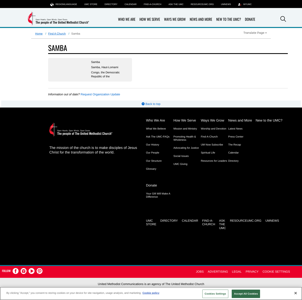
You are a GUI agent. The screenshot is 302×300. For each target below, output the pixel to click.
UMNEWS (226, 4)
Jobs (200, 271)
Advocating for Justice (186, 147)
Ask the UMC (176, 4)
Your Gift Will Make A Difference (158, 195)
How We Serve (149, 19)
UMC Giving (180, 163)
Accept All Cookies (246, 293)
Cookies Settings (215, 293)
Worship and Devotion (213, 128)
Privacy (252, 271)
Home (39, 33)
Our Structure (154, 160)
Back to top (151, 104)
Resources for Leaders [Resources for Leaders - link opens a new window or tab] (214, 160)
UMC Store (90, 4)
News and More (201, 19)
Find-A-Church (152, 4)
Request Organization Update (100, 94)
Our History (152, 144)
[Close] (295, 293)
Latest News (235, 128)
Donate (250, 19)
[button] (283, 19)
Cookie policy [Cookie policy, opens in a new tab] (150, 292)
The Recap (234, 144)
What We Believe (156, 128)
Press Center (235, 136)
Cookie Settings (276, 271)
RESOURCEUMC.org (202, 4)
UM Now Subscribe (212, 144)
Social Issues (181, 155)
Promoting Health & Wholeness (184, 138)
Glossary (151, 168)
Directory (110, 4)
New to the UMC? (228, 19)
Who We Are (126, 19)
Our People (152, 152)
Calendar (131, 4)
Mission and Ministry (185, 128)
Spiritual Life (208, 152)
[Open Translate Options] (255, 33)
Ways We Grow (175, 19)
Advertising (218, 271)
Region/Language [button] (64, 4)
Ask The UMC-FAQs (158, 136)
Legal (236, 271)
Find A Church (57, 33)
